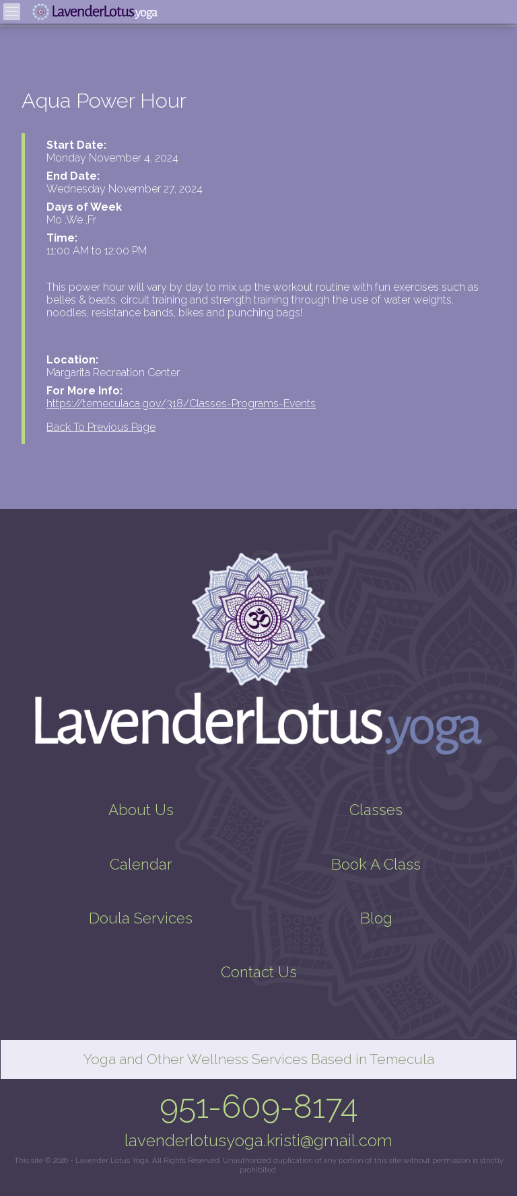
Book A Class (376, 864)
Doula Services (141, 918)
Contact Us (259, 972)
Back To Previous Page (101, 427)
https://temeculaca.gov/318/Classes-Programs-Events (181, 403)
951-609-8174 (259, 1106)
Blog (376, 918)
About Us (141, 809)
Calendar (141, 864)
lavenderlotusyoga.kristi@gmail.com (258, 1140)
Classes (376, 809)
